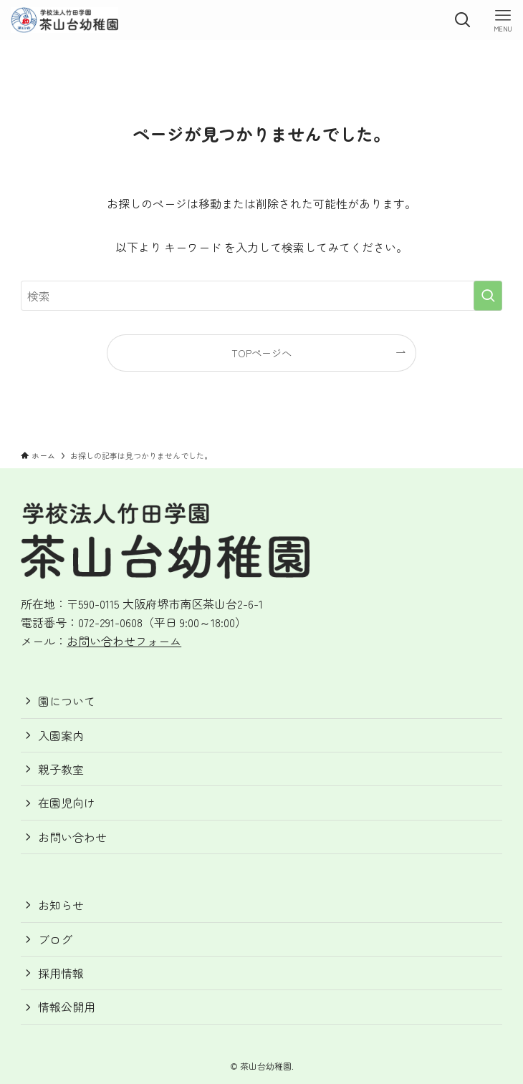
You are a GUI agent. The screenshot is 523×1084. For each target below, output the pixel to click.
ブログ (55, 939)
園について (66, 701)
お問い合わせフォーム (124, 640)
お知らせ (61, 905)
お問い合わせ (72, 837)
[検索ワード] (261, 296)
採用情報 (61, 973)
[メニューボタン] (503, 20)
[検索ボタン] (463, 20)
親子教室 (61, 769)
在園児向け (66, 802)
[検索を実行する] (488, 296)
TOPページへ (261, 352)
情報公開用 (66, 1006)
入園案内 (61, 735)
